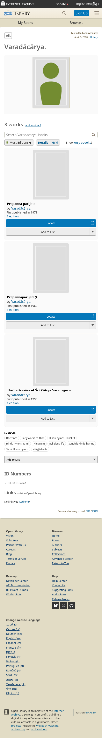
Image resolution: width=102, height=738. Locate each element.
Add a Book (59, 594)
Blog (9, 554)
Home (55, 535)
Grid (55, 142)
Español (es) (13, 643)
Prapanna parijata (21, 204)
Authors (57, 545)
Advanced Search (62, 559)
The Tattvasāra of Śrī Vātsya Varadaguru (39, 390)
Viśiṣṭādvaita (40, 449)
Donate (62, 4)
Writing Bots (13, 594)
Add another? (33, 125)
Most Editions (17, 142)
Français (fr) (13, 647)
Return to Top (60, 563)
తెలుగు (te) (12, 680)
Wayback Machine (47, 725)
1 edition (13, 216)
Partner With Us (16, 545)
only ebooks (82, 142)
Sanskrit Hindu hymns (81, 443)
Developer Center (17, 581)
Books (56, 540)
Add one (24, 501)
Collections (59, 554)
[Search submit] (64, 13)
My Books (25, 22)
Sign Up (82, 13)
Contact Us (58, 585)
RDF (88, 511)
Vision (10, 535)
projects (16, 725)
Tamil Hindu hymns (17, 449)
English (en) (13, 638)
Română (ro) (13, 670)
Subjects (57, 549)
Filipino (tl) (12, 693)
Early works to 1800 (33, 438)
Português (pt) (15, 666)
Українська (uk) (15, 684)
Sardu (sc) (12, 675)
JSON (95, 511)
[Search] (48, 135)
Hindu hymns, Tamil (17, 443)
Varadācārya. (21, 208)
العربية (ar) (12, 624)
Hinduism (39, 443)
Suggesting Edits (62, 590)
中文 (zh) (11, 689)
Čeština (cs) (13, 629)
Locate (50, 223)
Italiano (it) (13, 661)
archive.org (18, 729)
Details (43, 142)
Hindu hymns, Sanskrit (62, 438)
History (94, 37)
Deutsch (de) (14, 634)
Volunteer (12, 540)
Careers (11, 549)
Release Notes (61, 599)
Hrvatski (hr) (13, 656)
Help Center (59, 581)
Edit (8, 36)
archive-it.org (39, 729)
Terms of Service (16, 559)
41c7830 (90, 712)
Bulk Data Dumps (17, 590)
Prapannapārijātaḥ (22, 297)
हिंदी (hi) (10, 652)
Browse (67, 22)
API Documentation (18, 585)
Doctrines (11, 438)
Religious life (56, 443)
